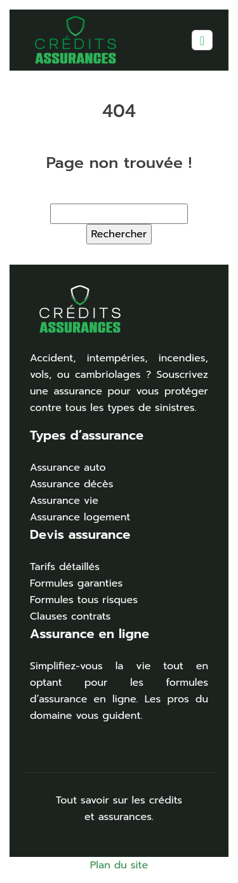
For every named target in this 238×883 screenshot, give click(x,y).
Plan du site (119, 865)
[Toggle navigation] (202, 40)
